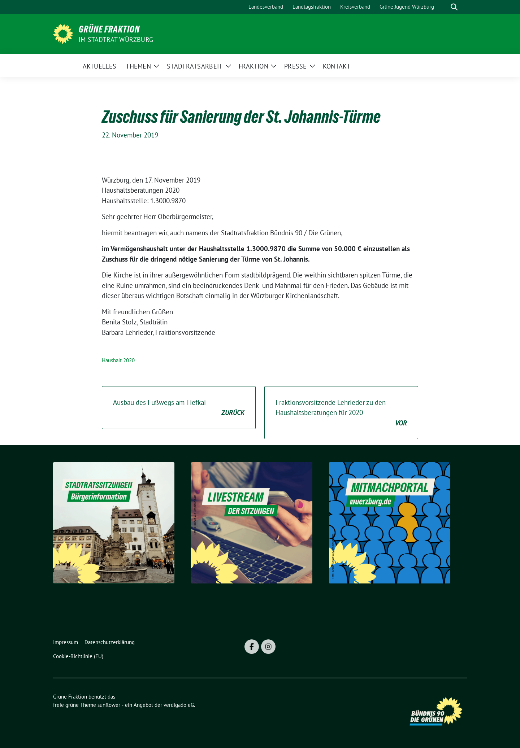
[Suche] (444, 7)
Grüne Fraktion (109, 29)
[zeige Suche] (454, 7)
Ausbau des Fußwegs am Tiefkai (178, 408)
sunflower (109, 704)
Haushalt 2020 (118, 360)
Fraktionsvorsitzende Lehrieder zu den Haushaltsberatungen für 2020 (341, 413)
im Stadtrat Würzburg (116, 39)
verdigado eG (179, 704)
